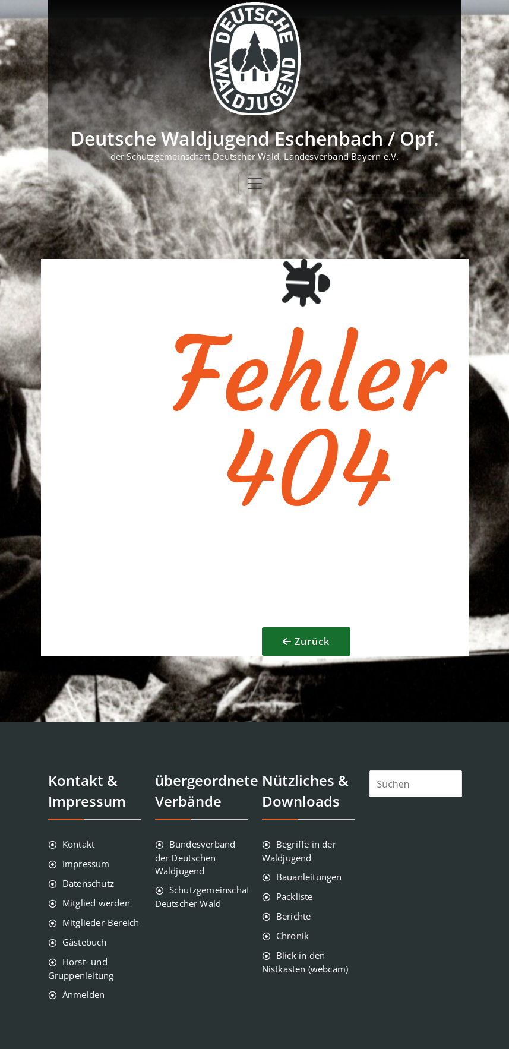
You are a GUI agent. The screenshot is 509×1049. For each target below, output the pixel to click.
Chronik (292, 935)
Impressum (86, 864)
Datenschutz (88, 883)
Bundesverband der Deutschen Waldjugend (195, 857)
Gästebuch (84, 942)
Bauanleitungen (309, 877)
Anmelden (83, 994)
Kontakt (78, 844)
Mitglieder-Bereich (101, 922)
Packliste (294, 896)
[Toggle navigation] (254, 183)
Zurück (312, 641)
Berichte (293, 916)
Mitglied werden (96, 903)
